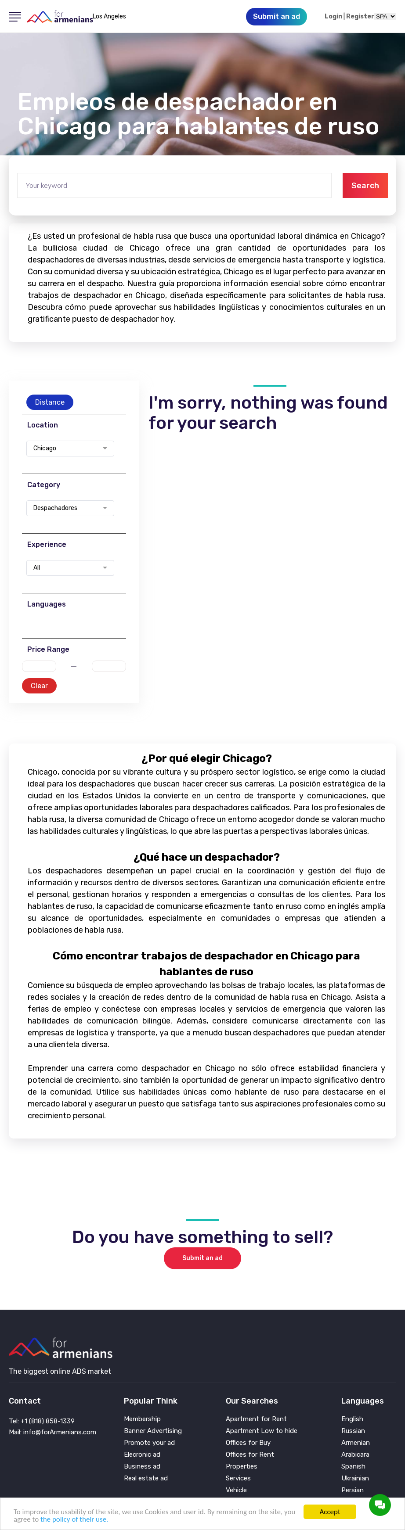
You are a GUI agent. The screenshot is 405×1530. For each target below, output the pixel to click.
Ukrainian (355, 1478)
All (36, 568)
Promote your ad (149, 1443)
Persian (352, 1490)
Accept (329, 1511)
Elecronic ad (142, 1454)
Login (333, 17)
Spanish (353, 1466)
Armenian (355, 1443)
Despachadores (55, 508)
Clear (39, 686)
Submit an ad (202, 1258)
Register (360, 17)
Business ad (142, 1466)
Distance (50, 402)
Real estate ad (146, 1478)
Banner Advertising (153, 1431)
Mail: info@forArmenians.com (52, 1432)
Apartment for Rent (256, 1419)
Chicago (44, 448)
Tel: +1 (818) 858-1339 (42, 1421)
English (352, 1419)
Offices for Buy (248, 1443)
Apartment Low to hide (261, 1431)
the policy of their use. (74, 1519)
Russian (353, 1431)
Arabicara (355, 1454)
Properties (241, 1466)
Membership (142, 1419)
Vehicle (236, 1490)
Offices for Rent (250, 1454)
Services (238, 1478)
